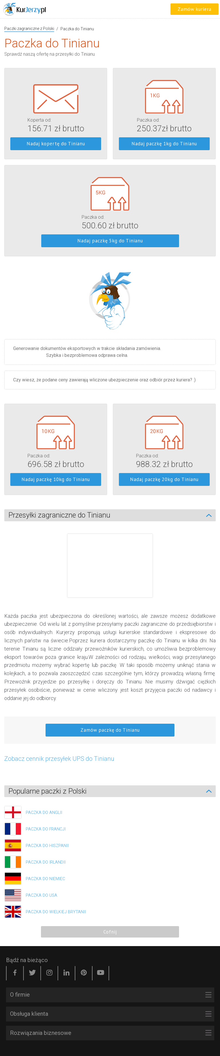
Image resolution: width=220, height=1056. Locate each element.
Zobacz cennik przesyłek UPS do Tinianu (59, 758)
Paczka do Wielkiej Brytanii (56, 912)
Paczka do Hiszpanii (47, 845)
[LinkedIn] (66, 973)
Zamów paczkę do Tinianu (110, 730)
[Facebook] (15, 973)
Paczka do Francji (46, 829)
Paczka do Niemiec (45, 878)
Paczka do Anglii (44, 812)
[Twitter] (32, 973)
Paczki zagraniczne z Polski (29, 28)
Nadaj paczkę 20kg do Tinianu (164, 479)
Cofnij (110, 932)
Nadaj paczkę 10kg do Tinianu (55, 479)
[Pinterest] (83, 973)
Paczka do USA (41, 895)
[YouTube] (101, 973)
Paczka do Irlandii (46, 862)
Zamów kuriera (194, 9)
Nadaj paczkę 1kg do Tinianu (164, 143)
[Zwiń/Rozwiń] (212, 515)
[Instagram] (49, 973)
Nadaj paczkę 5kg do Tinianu (110, 241)
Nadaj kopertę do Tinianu (56, 143)
